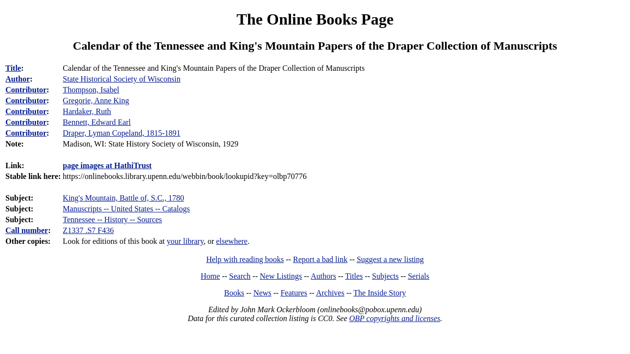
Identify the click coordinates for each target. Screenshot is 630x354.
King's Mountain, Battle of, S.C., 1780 (123, 198)
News (262, 293)
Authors (323, 276)
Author (17, 79)
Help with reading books (245, 259)
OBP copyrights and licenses (394, 318)
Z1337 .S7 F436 (88, 230)
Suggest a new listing (390, 259)
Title (13, 68)
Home (210, 276)
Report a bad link (320, 259)
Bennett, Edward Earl (97, 122)
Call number (26, 230)
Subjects (385, 276)
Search (240, 276)
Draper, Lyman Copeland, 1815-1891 (122, 133)
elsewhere (232, 241)
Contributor (26, 90)
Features (294, 293)
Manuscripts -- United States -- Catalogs (126, 209)
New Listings (281, 276)
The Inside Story (379, 293)
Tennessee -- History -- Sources (112, 219)
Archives (330, 293)
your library (185, 241)
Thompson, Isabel (91, 90)
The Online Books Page (314, 19)
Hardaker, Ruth (87, 111)
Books (234, 293)
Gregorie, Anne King (96, 100)
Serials (419, 276)
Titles (354, 276)
